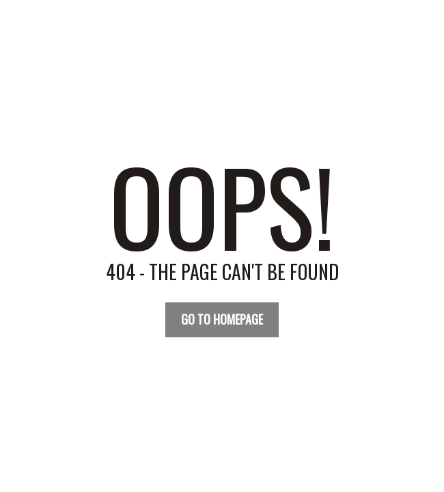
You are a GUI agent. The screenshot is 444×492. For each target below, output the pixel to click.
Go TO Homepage (222, 319)
